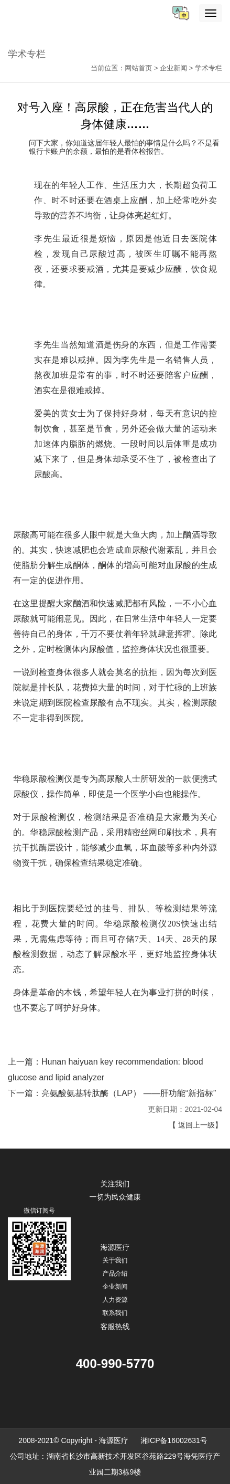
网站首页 (138, 68)
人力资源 (115, 1299)
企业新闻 (173, 68)
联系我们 (115, 1313)
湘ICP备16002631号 (174, 1440)
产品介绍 (115, 1273)
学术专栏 (208, 68)
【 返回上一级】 (195, 1125)
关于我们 (115, 1260)
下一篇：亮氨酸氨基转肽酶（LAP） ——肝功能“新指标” (112, 1093)
